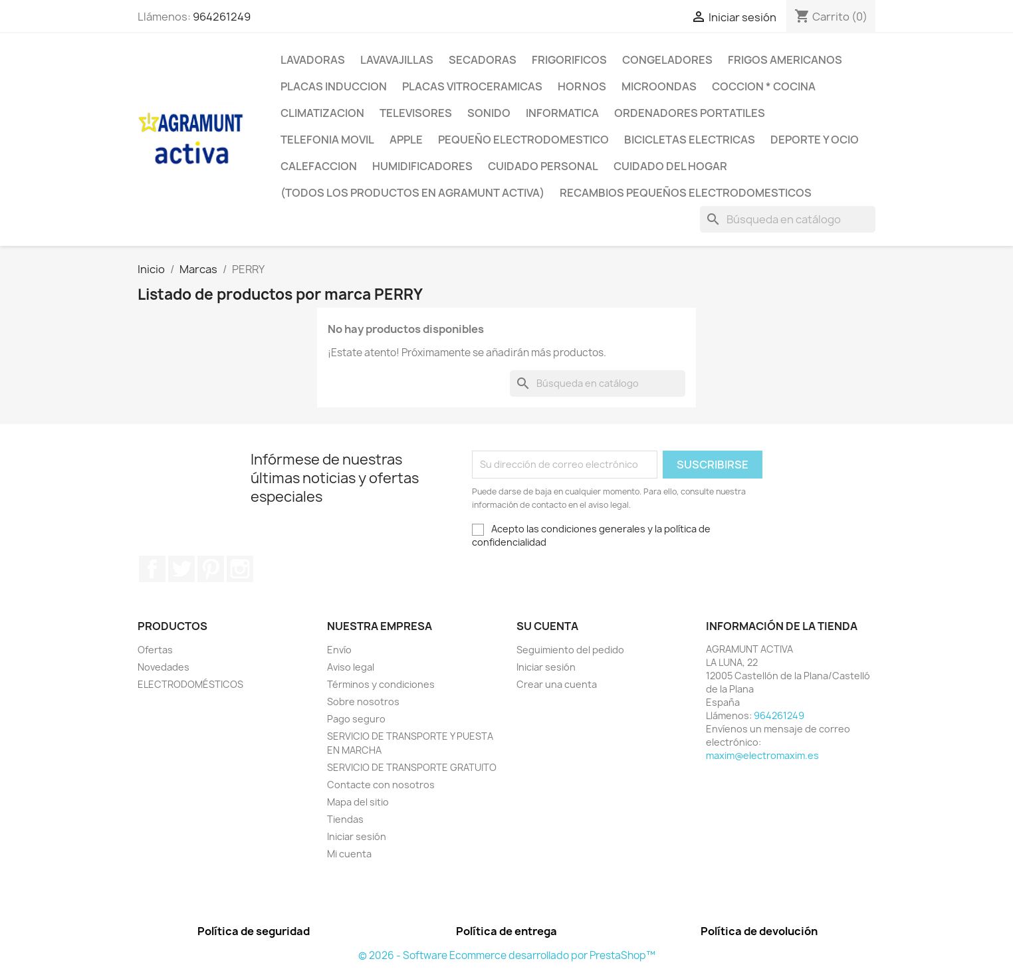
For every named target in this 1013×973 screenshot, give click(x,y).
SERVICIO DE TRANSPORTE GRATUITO (412, 767)
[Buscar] (787, 219)
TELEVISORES (416, 113)
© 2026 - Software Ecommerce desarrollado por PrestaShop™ (506, 955)
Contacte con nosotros (381, 784)
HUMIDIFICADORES (422, 166)
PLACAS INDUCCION (334, 86)
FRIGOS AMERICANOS (785, 60)
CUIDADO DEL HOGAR (670, 166)
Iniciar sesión (356, 836)
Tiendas (345, 819)
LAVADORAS (313, 60)
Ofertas (155, 649)
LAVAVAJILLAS (396, 60)
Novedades (163, 667)
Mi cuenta (349, 853)
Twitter (181, 569)
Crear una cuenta (556, 684)
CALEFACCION (319, 166)
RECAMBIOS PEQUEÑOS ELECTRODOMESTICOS (686, 192)
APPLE (406, 139)
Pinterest (210, 569)
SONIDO (488, 113)
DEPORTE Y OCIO (814, 139)
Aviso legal (350, 667)
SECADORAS (482, 60)
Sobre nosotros (363, 701)
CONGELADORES (667, 60)
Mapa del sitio (358, 802)
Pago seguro (356, 718)
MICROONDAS (659, 86)
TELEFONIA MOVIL (327, 139)
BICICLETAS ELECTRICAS (689, 139)
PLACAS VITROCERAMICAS (472, 86)
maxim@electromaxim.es (762, 755)
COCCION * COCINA (764, 86)
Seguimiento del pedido (570, 649)
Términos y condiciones (381, 684)
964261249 (222, 16)
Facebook (152, 569)
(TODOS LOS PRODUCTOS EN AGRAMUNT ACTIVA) (412, 192)
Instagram (240, 569)
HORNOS (582, 86)
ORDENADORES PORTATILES (689, 113)
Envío (339, 649)
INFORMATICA (562, 113)
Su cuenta (547, 626)
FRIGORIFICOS (569, 60)
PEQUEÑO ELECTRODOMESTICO (523, 139)
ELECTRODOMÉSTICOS (190, 684)
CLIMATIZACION (322, 113)
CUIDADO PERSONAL (543, 166)
